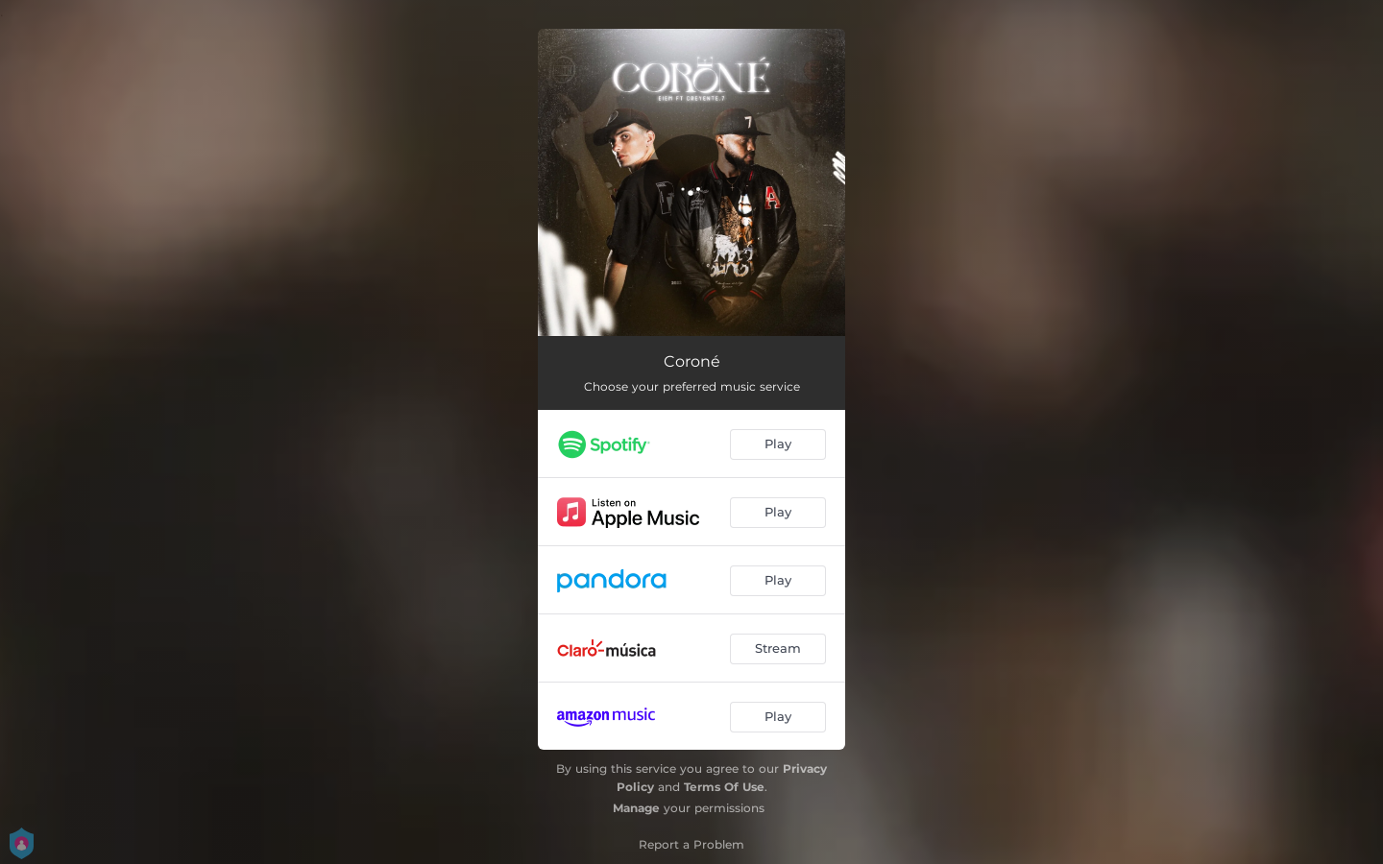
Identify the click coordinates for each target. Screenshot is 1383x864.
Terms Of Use (724, 787)
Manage (636, 808)
